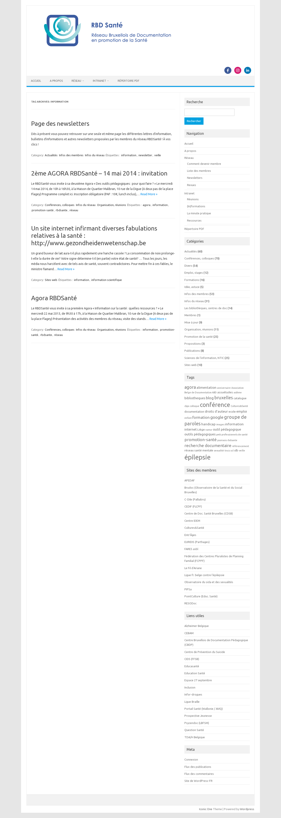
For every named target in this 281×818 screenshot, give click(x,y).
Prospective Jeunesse (198, 715)
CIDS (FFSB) (191, 658)
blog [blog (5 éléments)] (210, 398)
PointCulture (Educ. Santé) (201, 596)
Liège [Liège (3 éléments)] (201, 429)
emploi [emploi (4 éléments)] (241, 411)
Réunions (193, 199)
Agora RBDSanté (54, 298)
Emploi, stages (193, 272)
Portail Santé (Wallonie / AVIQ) (203, 708)
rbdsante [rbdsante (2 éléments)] (232, 440)
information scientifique (106, 279)
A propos (56, 80)
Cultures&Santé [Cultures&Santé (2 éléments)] (239, 406)
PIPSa (188, 589)
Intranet (99, 80)
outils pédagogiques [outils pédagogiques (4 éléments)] (200, 434)
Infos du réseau (94, 155)
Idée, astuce (192, 286)
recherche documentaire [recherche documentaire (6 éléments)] (207, 445)
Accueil (36, 80)
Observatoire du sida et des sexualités (208, 582)
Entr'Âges (190, 534)
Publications (192, 350)
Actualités (51, 155)
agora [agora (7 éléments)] (190, 387)
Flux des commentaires (199, 773)
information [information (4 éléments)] (234, 424)
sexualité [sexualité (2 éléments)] (219, 450)
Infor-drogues (193, 694)
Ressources (194, 220)
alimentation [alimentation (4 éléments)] (206, 387)
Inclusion (189, 687)
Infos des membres (71, 155)
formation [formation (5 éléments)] (201, 417)
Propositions (192, 343)
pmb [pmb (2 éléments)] (218, 434)
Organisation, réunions (111, 204)
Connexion (191, 759)
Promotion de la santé (198, 336)
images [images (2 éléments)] (220, 424)
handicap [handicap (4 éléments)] (208, 424)
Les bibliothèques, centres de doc (205, 308)
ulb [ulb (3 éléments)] (236, 450)
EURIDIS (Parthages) (197, 541)
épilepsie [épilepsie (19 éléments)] (197, 457)
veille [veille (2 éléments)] (242, 450)
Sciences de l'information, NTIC (204, 357)
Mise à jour (191, 322)
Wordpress (247, 809)
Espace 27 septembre (198, 680)
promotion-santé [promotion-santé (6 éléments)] (200, 439)
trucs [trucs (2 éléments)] (227, 450)
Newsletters (194, 177)
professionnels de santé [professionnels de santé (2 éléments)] (235, 434)
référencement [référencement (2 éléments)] (240, 446)
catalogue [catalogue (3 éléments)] (240, 398)
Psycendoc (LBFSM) (196, 722)
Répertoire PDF (128, 80)
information (128, 155)
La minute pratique (199, 213)
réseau (74, 210)
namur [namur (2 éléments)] (208, 429)
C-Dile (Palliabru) (195, 499)
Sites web (51, 279)
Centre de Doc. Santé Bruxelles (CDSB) (208, 513)
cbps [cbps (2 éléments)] (186, 406)
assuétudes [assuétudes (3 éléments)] (225, 392)
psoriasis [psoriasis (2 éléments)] (222, 440)
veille (157, 155)
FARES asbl (191, 548)
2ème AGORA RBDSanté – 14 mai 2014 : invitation (99, 173)
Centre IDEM (192, 520)
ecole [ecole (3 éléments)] (232, 411)
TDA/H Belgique (194, 737)
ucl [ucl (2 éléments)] (232, 450)
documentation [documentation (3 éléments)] (194, 411)
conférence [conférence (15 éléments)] (215, 404)
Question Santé (194, 729)
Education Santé (194, 673)
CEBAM (189, 633)
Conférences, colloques (59, 204)
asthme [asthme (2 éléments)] (238, 392)
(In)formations (196, 206)
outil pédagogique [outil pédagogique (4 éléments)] (227, 429)
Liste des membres (199, 170)
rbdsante (61, 210)
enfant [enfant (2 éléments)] (188, 418)
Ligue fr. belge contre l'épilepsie (204, 575)
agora (146, 204)
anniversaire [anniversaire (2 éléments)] (224, 388)
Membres (190, 315)
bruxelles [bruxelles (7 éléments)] (223, 397)
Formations (191, 279)
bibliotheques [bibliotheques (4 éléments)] (194, 398)
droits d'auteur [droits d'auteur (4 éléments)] (216, 411)
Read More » (148, 194)
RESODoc (190, 603)
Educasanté (191, 666)
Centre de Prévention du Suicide (204, 651)
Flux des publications (197, 766)
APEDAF (189, 480)
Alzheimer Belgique (196, 625)
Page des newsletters (60, 123)
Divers (188, 265)
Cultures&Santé (194, 527)
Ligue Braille (192, 701)
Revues (191, 184)
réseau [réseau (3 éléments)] (189, 450)
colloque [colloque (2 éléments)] (194, 406)
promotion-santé (43, 210)
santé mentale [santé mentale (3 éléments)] (203, 450)
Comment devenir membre (204, 163)
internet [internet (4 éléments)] (190, 429)
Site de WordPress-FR (198, 780)
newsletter (145, 155)
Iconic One (205, 809)
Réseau (76, 80)
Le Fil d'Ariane (193, 568)
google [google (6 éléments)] (216, 417)
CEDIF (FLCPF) (193, 506)
